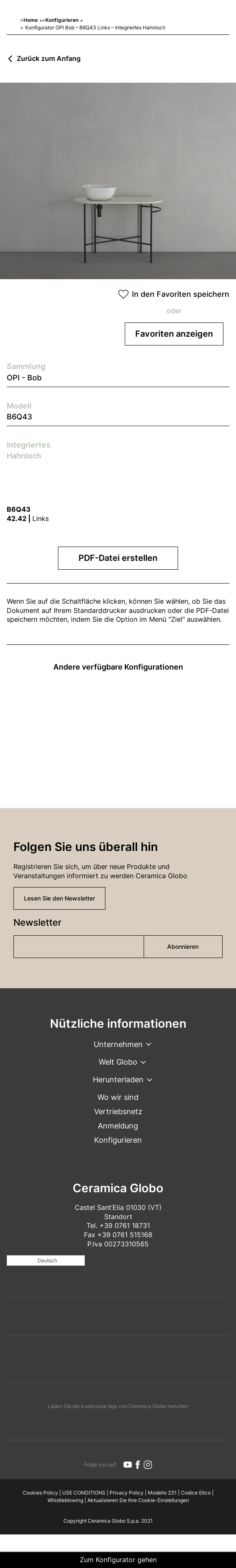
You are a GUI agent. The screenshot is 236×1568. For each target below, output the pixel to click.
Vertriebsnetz (118, 1111)
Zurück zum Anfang (49, 59)
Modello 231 (162, 1492)
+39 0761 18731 (125, 1225)
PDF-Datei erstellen (118, 558)
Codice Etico (196, 1492)
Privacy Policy (127, 1492)
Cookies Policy (40, 1492)
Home (31, 20)
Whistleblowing (65, 1500)
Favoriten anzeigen (174, 334)
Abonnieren (183, 946)
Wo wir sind (118, 1097)
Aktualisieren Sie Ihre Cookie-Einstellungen (138, 1500)
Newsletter (37, 922)
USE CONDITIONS (83, 1492)
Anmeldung (118, 1125)
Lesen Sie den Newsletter (59, 898)
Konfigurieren (62, 20)
